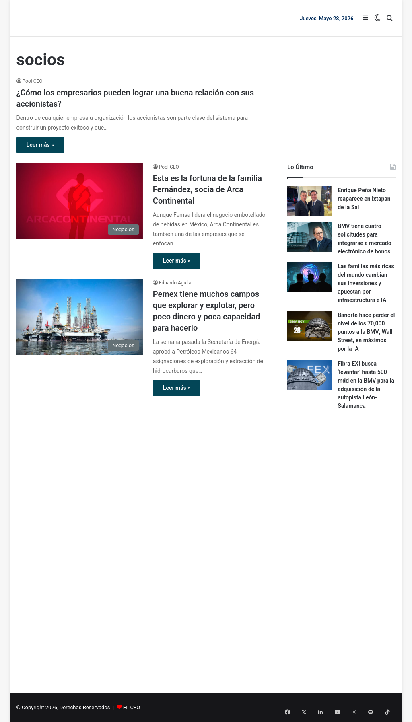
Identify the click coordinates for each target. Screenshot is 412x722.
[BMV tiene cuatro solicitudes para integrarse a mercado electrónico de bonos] (309, 237)
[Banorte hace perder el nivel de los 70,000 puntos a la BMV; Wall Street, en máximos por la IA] (309, 326)
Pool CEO (33, 81)
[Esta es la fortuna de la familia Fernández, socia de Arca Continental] (79, 201)
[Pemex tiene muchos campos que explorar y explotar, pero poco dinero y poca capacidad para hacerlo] (79, 317)
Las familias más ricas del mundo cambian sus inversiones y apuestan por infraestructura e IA (366, 283)
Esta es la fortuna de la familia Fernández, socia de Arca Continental (207, 189)
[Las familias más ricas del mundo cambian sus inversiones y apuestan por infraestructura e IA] (309, 277)
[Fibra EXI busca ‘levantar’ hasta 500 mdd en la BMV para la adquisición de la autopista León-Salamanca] (309, 375)
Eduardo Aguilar (176, 283)
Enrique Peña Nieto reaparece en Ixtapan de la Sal (364, 198)
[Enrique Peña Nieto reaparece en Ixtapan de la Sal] (309, 201)
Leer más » (40, 145)
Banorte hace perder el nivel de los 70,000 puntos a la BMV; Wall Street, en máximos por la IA (366, 332)
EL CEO (131, 707)
